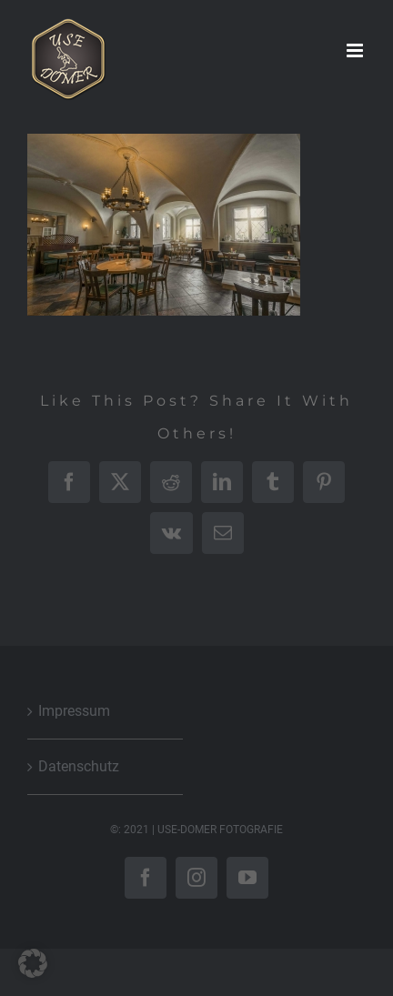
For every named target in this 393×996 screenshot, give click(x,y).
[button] (33, 963)
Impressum (74, 710)
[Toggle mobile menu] (356, 50)
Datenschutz (78, 766)
